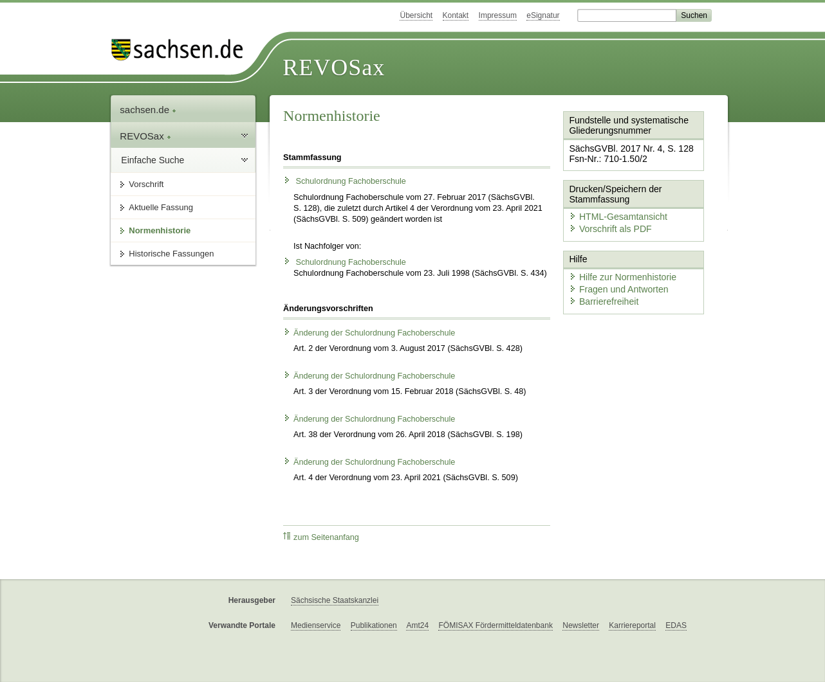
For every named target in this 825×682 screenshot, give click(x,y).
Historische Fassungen (171, 253)
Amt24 (417, 625)
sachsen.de (148, 109)
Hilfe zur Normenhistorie (617, 265)
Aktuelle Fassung (161, 207)
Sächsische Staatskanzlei (334, 600)
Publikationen (374, 625)
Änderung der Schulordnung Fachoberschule (369, 332)
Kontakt (456, 15)
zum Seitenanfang (321, 537)
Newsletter (580, 625)
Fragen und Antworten (613, 277)
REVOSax (334, 67)
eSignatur (542, 15)
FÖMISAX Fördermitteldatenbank (495, 625)
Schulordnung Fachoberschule (344, 181)
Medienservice (315, 625)
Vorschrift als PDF (606, 221)
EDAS (676, 625)
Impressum (498, 15)
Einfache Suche (152, 160)
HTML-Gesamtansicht (613, 209)
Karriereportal (632, 625)
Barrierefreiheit (600, 287)
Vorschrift (146, 184)
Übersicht (416, 15)
